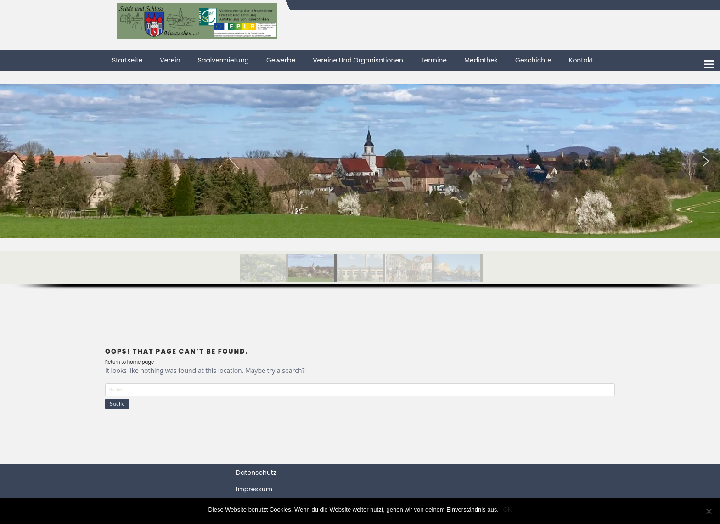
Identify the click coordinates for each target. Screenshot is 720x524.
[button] (14, 161)
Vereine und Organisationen (358, 60)
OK (507, 509)
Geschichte (533, 60)
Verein (170, 60)
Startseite (127, 60)
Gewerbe (280, 60)
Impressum (254, 489)
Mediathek (481, 60)
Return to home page (129, 362)
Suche (117, 403)
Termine (434, 60)
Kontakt (581, 60)
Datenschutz (256, 472)
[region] (360, 193)
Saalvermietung (223, 60)
